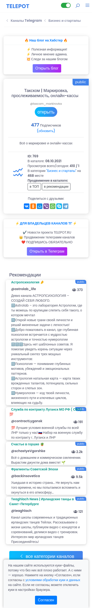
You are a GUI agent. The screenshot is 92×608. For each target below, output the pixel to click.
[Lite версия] (66, 5)
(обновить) (46, 130)
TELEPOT (17, 6)
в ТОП (34, 186)
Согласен (46, 600)
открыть (46, 112)
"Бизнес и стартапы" (61, 170)
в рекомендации (56, 186)
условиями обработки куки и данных (52, 580)
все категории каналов (46, 556)
